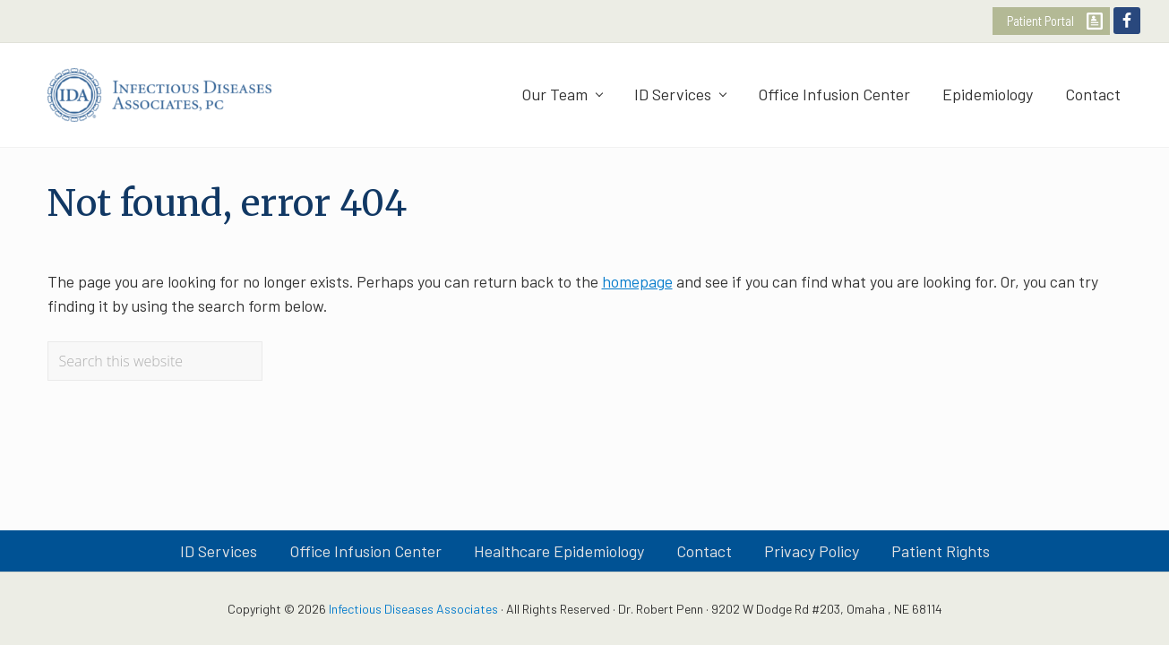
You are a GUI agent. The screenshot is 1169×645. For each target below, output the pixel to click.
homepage (637, 281)
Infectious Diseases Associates (413, 608)
